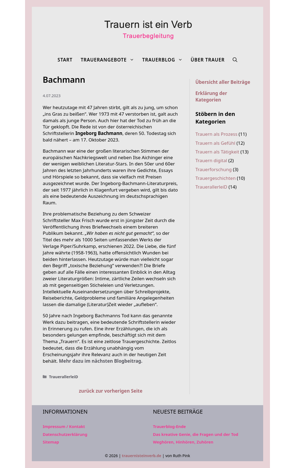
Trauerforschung (213, 169)
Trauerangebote (109, 60)
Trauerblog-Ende (169, 426)
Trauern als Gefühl (215, 143)
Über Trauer (208, 60)
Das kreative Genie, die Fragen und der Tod (195, 434)
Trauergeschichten (215, 178)
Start (65, 60)
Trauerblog (164, 60)
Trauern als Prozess (216, 134)
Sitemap (51, 442)
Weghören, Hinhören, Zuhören (183, 442)
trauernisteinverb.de (141, 455)
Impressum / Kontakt (64, 426)
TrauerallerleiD (63, 376)
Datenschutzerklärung (65, 434)
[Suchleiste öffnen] (235, 60)
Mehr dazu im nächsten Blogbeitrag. (101, 361)
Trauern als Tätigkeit (217, 152)
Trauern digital (211, 160)
